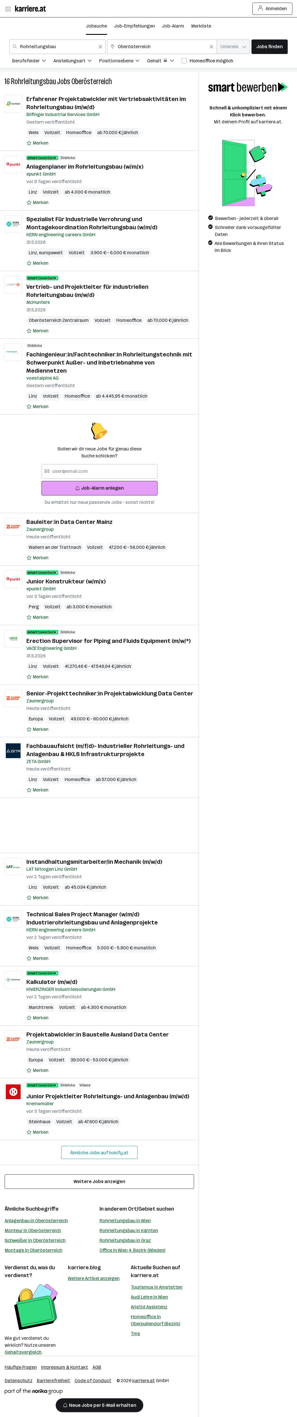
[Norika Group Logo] (34, 1392)
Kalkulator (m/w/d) (51, 981)
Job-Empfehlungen (134, 26)
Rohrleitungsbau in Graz (125, 1240)
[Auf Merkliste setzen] (37, 143)
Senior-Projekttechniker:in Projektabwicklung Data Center (109, 693)
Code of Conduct (93, 1380)
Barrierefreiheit (53, 1380)
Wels (34, 132)
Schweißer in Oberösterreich (35, 1240)
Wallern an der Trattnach (55, 547)
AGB (97, 1367)
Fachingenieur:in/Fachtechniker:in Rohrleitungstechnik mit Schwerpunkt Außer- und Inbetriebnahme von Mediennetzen (109, 362)
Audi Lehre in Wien (149, 1297)
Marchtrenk (41, 1007)
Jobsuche (96, 26)
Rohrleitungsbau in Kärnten (128, 1230)
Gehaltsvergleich (23, 1352)
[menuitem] (32, 61)
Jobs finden (269, 46)
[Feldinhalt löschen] (100, 46)
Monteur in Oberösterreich (33, 1230)
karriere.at (145, 1275)
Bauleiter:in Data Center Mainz (69, 521)
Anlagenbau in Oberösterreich (36, 1220)
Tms (135, 1333)
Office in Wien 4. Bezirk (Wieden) (132, 1250)
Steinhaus (39, 1121)
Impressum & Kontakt (64, 1367)
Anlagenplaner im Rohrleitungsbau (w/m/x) (84, 166)
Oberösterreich (91, 81)
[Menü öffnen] (8, 8)
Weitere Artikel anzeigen (93, 1278)
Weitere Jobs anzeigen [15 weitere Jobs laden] (99, 1181)
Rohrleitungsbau (33, 81)
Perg (34, 607)
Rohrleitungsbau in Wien (125, 1220)
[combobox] (57, 46)
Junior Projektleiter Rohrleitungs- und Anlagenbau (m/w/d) (107, 1096)
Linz (33, 192)
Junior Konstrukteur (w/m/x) (66, 581)
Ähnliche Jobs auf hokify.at (99, 1152)
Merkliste (201, 26)
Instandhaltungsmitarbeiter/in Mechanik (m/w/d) (94, 861)
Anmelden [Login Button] (272, 8)
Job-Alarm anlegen (99, 488)
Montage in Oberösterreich (33, 1250)
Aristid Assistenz (149, 1307)
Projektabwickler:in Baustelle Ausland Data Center (97, 1034)
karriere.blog (84, 1267)
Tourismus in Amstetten (156, 1287)
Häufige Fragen (21, 1367)
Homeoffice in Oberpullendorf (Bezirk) (155, 1320)
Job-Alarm (173, 26)
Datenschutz (18, 1380)
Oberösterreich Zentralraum (59, 320)
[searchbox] (99, 471)
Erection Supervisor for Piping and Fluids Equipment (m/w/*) (108, 640)
